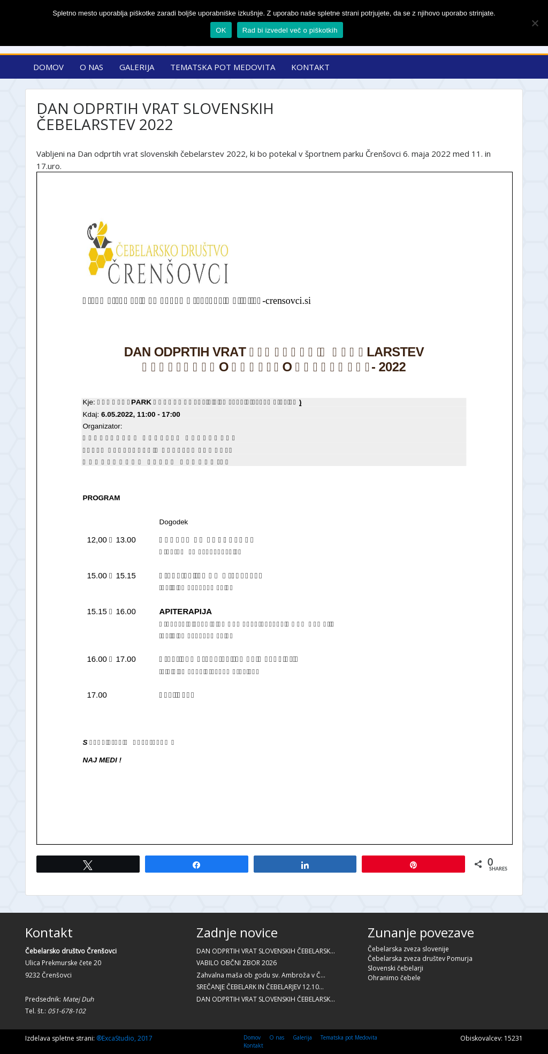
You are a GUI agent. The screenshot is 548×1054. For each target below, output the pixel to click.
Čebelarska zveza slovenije (408, 948)
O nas (91, 67)
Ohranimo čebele (394, 977)
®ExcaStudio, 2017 (124, 1038)
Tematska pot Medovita (222, 67)
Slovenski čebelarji (395, 968)
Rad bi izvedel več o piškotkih (290, 30)
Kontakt (310, 67)
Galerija (136, 67)
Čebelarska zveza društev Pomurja (420, 958)
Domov (48, 67)
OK (221, 30)
